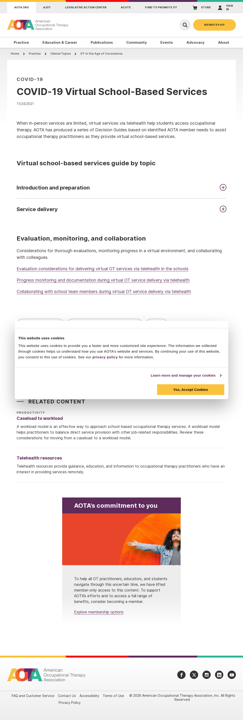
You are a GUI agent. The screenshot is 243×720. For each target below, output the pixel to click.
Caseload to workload (40, 418)
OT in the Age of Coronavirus (101, 53)
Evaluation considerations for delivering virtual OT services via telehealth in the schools (102, 268)
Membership (214, 24)
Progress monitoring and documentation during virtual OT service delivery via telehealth (103, 280)
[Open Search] (185, 25)
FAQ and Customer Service (33, 696)
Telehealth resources (39, 457)
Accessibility (89, 696)
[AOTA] (38, 25)
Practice (35, 53)
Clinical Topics (60, 53)
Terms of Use (113, 696)
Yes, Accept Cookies (190, 390)
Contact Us (67, 696)
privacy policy (105, 357)
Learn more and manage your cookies (183, 375)
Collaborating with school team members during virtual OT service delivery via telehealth (104, 291)
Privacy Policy (70, 703)
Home (15, 53)
